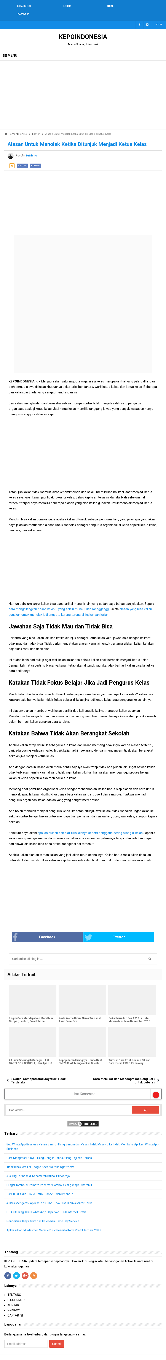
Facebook (50, 929)
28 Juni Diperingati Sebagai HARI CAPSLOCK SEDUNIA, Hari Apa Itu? (30, 1054)
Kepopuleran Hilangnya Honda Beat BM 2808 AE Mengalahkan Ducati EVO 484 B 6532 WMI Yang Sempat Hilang (80, 1057)
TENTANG (14, 1287)
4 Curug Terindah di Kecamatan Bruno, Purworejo (39, 1168)
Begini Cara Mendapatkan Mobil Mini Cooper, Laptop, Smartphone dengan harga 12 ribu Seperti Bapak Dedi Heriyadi (31, 1015)
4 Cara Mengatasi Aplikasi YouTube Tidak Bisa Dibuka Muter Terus (51, 1195)
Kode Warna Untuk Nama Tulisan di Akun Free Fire (80, 1012)
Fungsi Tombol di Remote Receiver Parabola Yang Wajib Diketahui (51, 1177)
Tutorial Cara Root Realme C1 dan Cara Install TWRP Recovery (129, 1054)
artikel (22, 157)
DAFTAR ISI (15, 1307)
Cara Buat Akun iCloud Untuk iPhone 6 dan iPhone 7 (41, 1186)
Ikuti (159, 16)
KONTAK (13, 1297)
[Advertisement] (83, 87)
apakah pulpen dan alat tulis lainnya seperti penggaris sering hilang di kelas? (91, 825)
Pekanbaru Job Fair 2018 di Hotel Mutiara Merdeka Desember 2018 (129, 1012)
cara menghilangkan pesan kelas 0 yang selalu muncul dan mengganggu (59, 601)
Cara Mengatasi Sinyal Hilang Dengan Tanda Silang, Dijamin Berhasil (52, 1150)
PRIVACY (14, 1302)
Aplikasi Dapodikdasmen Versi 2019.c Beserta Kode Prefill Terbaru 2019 (55, 1222)
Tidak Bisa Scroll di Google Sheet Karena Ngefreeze (41, 1159)
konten (35, 157)
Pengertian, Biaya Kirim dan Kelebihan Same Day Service (44, 1213)
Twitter (99, 929)
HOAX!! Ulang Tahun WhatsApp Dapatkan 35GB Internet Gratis (48, 1204)
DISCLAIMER (16, 1292)
